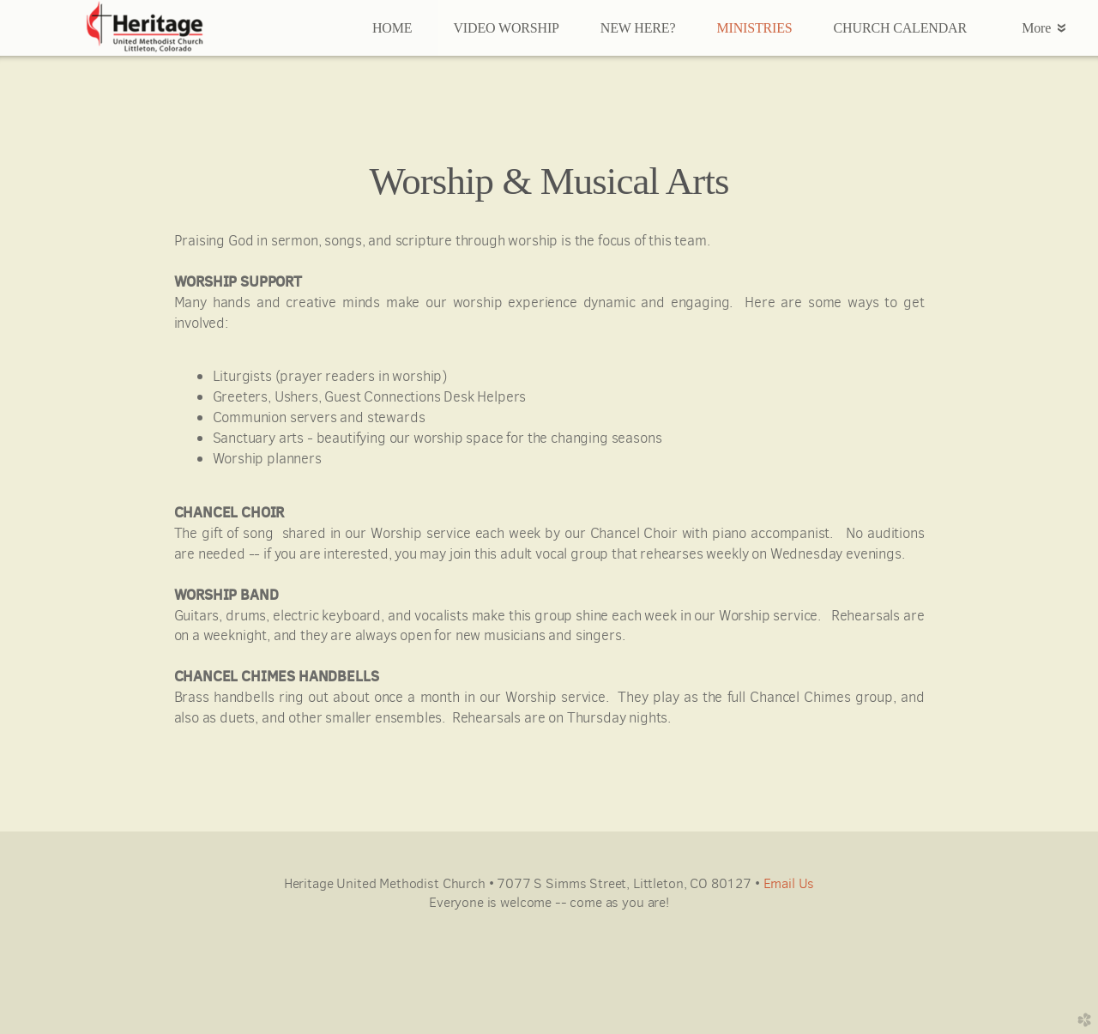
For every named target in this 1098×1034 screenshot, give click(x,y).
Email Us (789, 883)
